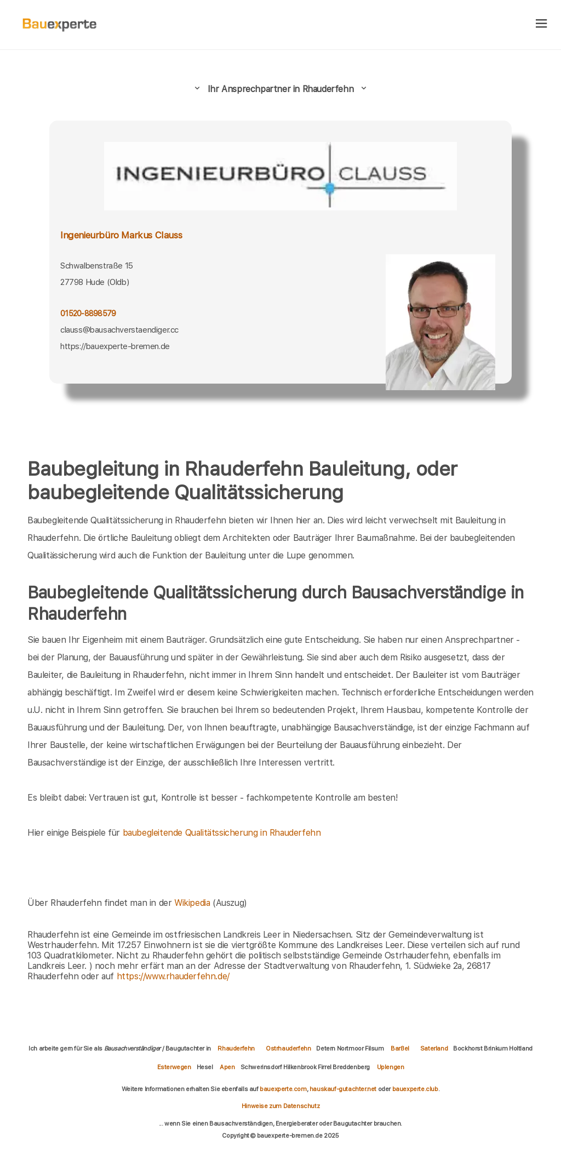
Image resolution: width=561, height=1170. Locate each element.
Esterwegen (174, 1067)
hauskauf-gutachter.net (343, 1089)
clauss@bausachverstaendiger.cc (119, 330)
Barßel (400, 1048)
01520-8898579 (88, 313)
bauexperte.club (415, 1089)
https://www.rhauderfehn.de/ (173, 976)
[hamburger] (542, 24)
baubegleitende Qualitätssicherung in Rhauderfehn (222, 832)
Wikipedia (193, 903)
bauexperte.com (283, 1089)
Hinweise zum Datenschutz (280, 1106)
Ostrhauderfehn (288, 1048)
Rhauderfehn (236, 1048)
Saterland (434, 1048)
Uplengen (390, 1067)
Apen (227, 1067)
